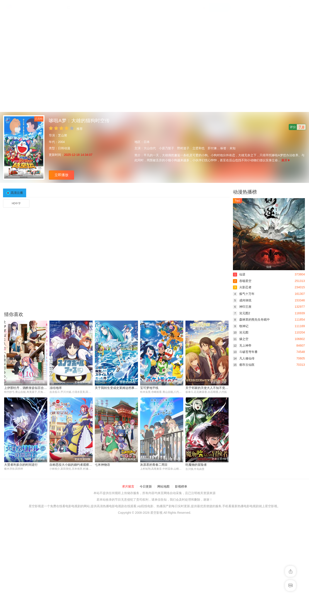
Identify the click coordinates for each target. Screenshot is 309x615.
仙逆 (239, 274)
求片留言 (128, 486)
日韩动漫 (64, 148)
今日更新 (146, 486)
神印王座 (242, 306)
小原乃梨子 (166, 148)
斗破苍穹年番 (245, 352)
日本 (147, 142)
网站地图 (163, 486)
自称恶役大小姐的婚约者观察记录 (72, 464)
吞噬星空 (242, 281)
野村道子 (183, 148)
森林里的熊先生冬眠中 (251, 319)
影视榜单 (181, 486)
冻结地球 (55, 388)
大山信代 (150, 148)
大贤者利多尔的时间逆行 (21, 464)
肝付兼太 (214, 148)
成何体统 (242, 300)
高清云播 (17, 192)
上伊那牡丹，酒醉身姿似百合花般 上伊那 (32, 388)
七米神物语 (102, 464)
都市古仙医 (244, 364)
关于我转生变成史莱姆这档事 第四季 (119, 388)
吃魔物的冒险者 (196, 464)
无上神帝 (242, 345)
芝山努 (62, 135)
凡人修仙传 (244, 358)
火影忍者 (242, 287)
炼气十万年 (244, 293)
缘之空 (240, 339)
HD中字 (16, 203)
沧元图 (240, 332)
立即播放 (61, 175)
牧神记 (240, 326)
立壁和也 (198, 148)
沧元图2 (241, 313)
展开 (285, 160)
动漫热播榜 (245, 192)
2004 (61, 142)
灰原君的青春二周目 (154, 464)
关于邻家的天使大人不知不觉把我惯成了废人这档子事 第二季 (227, 388)
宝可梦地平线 (149, 388)
